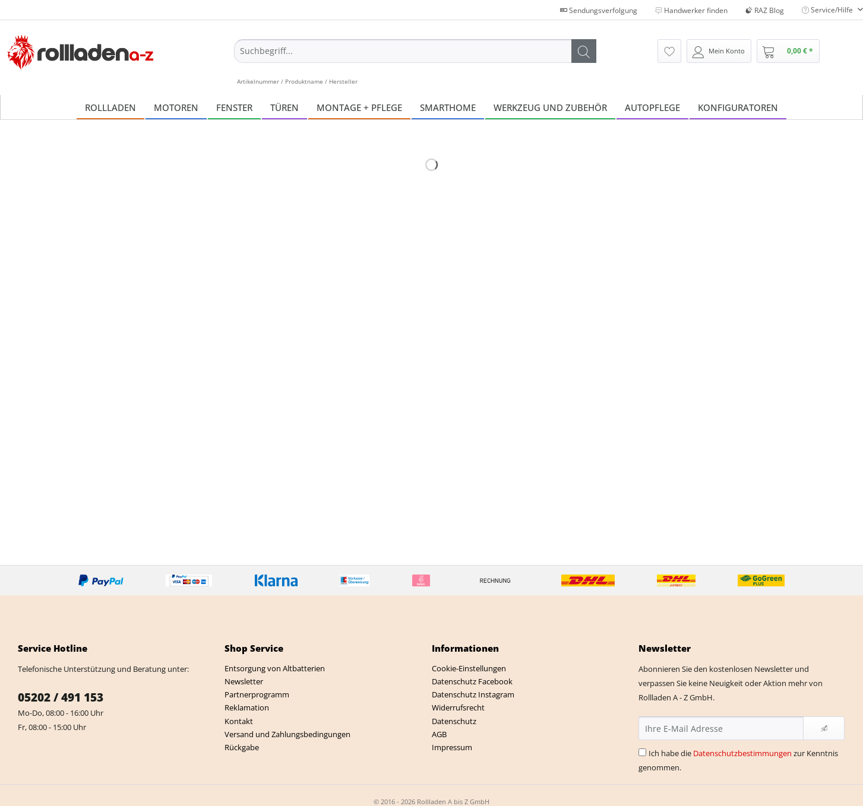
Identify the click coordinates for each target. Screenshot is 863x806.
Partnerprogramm (257, 694)
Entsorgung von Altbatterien (275, 668)
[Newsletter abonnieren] (824, 728)
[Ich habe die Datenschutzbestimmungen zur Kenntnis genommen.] (642, 752)
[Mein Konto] (719, 51)
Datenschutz (454, 721)
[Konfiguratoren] (738, 107)
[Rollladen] (110, 107)
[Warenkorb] (788, 51)
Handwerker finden (691, 10)
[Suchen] (583, 51)
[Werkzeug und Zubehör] (550, 107)
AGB (439, 734)
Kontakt (239, 721)
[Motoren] (176, 107)
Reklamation (247, 707)
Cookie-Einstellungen (469, 668)
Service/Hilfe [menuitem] (828, 10)
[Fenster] (234, 107)
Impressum (452, 747)
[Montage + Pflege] (359, 107)
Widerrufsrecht (458, 707)
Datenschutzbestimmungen (742, 753)
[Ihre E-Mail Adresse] (721, 728)
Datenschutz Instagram (473, 694)
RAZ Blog (764, 10)
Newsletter (244, 681)
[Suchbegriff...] (415, 51)
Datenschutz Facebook (472, 681)
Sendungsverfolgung (598, 10)
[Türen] (284, 107)
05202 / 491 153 (60, 697)
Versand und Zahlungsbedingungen (287, 734)
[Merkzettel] (669, 51)
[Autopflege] (652, 107)
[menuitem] (415, 62)
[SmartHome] (448, 107)
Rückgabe (242, 747)
